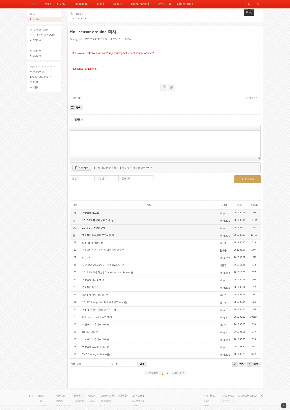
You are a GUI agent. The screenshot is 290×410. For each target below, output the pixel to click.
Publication (82, 4)
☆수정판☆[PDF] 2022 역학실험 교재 (103, 252)
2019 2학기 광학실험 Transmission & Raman (108, 274)
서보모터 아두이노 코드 (96, 341)
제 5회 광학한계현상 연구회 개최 (101, 311)
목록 (76, 109)
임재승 (221, 252)
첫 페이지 (152, 375)
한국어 (226, 404)
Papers (59, 404)
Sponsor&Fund (141, 4)
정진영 (221, 245)
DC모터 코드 (90, 334)
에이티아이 (35, 40)
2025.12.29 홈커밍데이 (42, 35)
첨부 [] (77, 99)
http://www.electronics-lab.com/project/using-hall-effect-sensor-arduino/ (115, 54)
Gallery (119, 4)
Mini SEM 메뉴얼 (93, 244)
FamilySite (209, 399)
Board (101, 4)
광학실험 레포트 (92, 215)
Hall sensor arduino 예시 (94, 34)
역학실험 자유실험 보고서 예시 (100, 237)
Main (48, 4)
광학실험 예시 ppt (93, 282)
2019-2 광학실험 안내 (95, 229)
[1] (105, 296)
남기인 (221, 297)
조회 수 (252, 207)
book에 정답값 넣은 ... (42, 77)
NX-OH (88, 259)
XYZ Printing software (96, 356)
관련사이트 (164, 4)
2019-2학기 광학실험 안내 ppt (100, 222)
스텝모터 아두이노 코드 (96, 326)
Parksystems (105, 404)
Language (228, 399)
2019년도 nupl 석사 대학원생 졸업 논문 (105, 304)
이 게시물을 (250, 99)
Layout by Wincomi (248, 399)
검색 (144, 366)
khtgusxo (80, 41)
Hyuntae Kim (138, 404)
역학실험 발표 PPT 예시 (96, 349)
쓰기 (236, 366)
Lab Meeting (186, 4)
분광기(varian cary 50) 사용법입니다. (103, 267)
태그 (250, 366)
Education (35, 19)
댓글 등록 (246, 180)
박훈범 (221, 267)
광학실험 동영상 (92, 289)
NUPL (62, 4)
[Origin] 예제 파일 (93, 296)
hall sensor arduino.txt (86, 70)
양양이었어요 (37, 72)
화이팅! (34, 82)
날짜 (237, 207)
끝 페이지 (178, 375)
